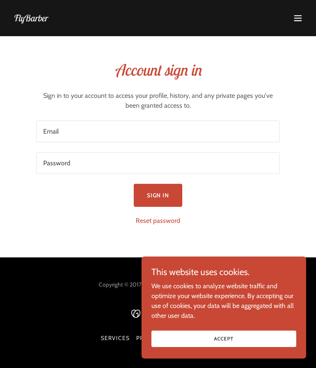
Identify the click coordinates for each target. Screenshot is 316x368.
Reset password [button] (158, 221)
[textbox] (158, 131)
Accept (223, 339)
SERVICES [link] (115, 338)
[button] (298, 18)
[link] (30, 19)
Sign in (158, 195)
